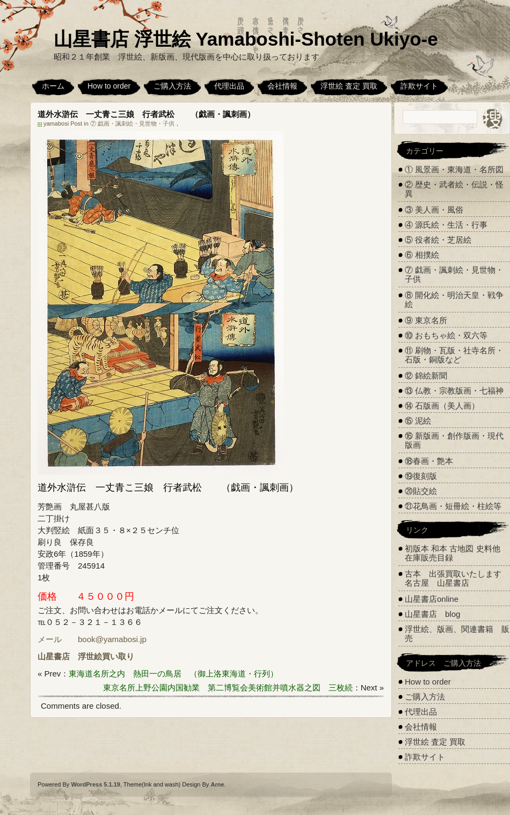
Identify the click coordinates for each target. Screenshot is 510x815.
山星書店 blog (432, 613)
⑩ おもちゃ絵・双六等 (446, 335)
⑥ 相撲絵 (422, 254)
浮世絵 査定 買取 (348, 86)
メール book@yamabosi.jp (92, 639)
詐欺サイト (419, 86)
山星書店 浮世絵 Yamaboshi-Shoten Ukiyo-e (246, 38)
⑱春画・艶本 (429, 460)
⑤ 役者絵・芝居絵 (438, 239)
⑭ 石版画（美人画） (442, 405)
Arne (217, 784)
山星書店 (54, 656)
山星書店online (431, 598)
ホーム (53, 86)
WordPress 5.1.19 (95, 784)
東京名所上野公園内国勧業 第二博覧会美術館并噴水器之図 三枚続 (228, 687)
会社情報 (282, 86)
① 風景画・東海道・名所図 (454, 169)
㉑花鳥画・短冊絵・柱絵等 (453, 506)
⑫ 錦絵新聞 (426, 375)
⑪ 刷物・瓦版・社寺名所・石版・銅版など (454, 355)
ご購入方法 (172, 86)
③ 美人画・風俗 (434, 209)
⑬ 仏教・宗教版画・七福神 (454, 390)
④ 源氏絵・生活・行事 (446, 224)
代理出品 (229, 86)
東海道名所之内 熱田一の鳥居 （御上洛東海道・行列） (173, 673)
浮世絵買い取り (106, 656)
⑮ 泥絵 (418, 420)
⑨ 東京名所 (426, 320)
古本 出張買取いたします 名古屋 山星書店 (457, 578)
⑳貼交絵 (421, 491)
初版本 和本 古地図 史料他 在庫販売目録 (452, 553)
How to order (109, 86)
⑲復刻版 (421, 476)
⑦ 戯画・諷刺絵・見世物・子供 (132, 123)
